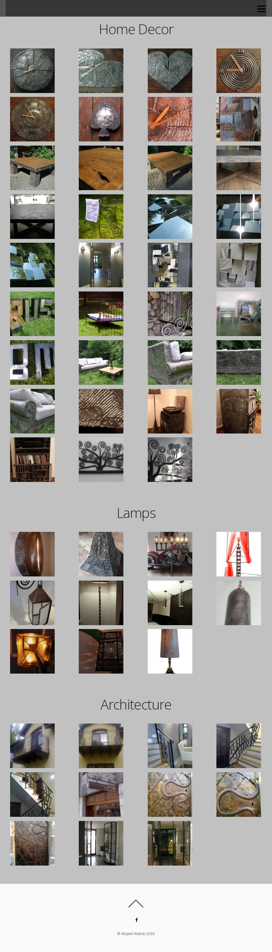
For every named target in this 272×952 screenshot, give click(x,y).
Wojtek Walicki (133, 933)
